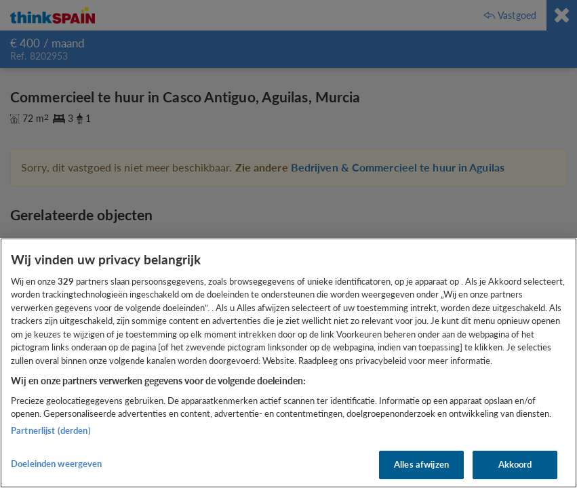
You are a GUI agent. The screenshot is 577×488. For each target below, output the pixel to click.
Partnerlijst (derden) (51, 430)
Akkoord (515, 464)
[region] (288, 363)
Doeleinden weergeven (56, 463)
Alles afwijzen (421, 464)
